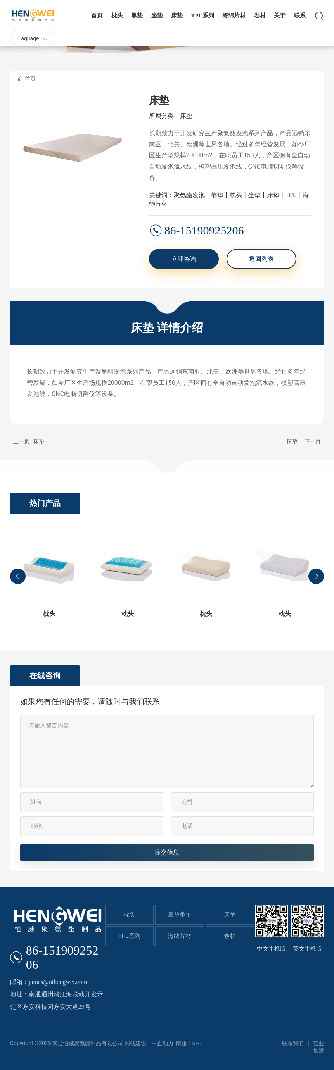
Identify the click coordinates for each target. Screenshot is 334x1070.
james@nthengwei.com (58, 982)
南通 (181, 1043)
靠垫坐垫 (179, 914)
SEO (196, 1043)
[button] (18, 576)
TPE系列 (129, 935)
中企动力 (162, 1043)
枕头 (49, 613)
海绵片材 (179, 935)
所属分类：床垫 (170, 115)
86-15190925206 (204, 230)
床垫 (38, 441)
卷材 (229, 935)
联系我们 (293, 1043)
